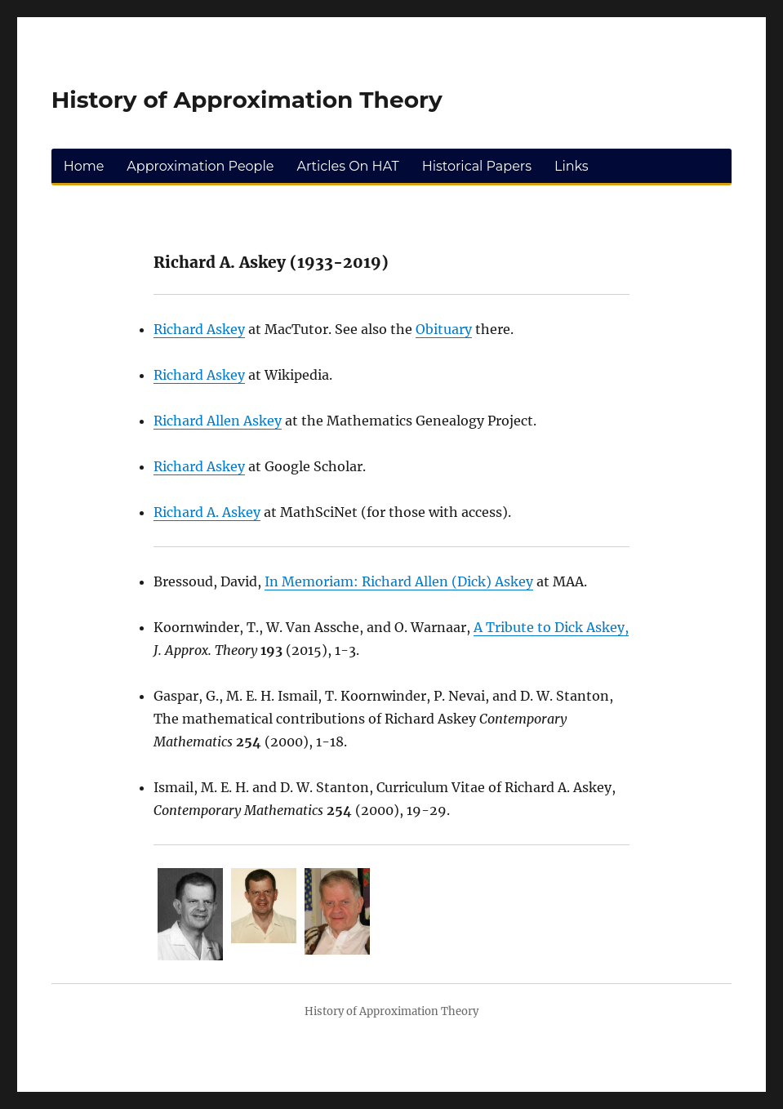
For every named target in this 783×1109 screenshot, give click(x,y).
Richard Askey (199, 329)
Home (84, 166)
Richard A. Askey (206, 512)
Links (571, 166)
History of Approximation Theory (247, 100)
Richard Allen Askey (217, 420)
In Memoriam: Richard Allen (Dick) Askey (399, 581)
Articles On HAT (347, 166)
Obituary (444, 329)
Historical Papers (477, 166)
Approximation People (200, 166)
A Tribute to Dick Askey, (551, 627)
